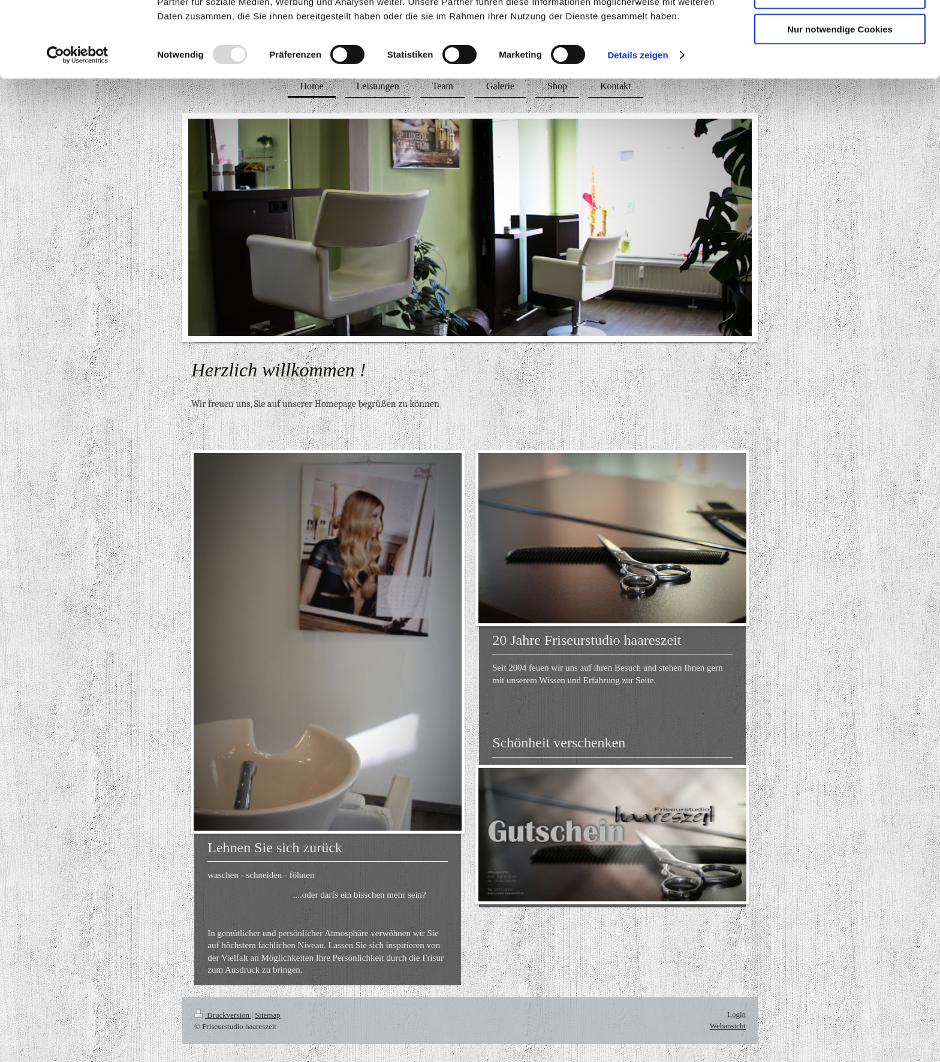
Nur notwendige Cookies (840, 100)
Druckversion (222, 1014)
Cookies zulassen (840, 30)
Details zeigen (637, 125)
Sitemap (268, 1014)
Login (736, 1014)
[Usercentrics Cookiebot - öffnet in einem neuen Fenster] (77, 126)
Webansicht (728, 1025)
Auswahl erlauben (840, 65)
